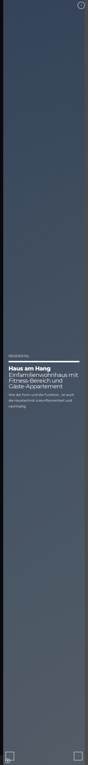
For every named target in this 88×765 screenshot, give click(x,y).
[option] (41, 382)
